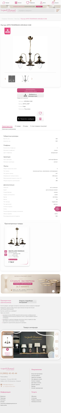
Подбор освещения (36, 399)
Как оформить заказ (36, 379)
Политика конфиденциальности (8, 403)
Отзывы (2, 401)
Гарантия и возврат (36, 377)
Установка (34, 398)
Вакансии (2, 396)
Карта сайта (3, 405)
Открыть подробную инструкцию (26, 301)
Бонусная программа (36, 373)
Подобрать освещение (25, 10)
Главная (5, 2)
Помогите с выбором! (26, 119)
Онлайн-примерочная (37, 388)
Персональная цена (13, 259)
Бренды (33, 386)
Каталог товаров (35, 381)
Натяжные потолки (36, 401)
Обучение (33, 396)
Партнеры (3, 398)
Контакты (2, 399)
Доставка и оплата (36, 382)
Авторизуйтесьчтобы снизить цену (30, 90)
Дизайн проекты (35, 384)
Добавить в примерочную (30, 95)
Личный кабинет (35, 375)
